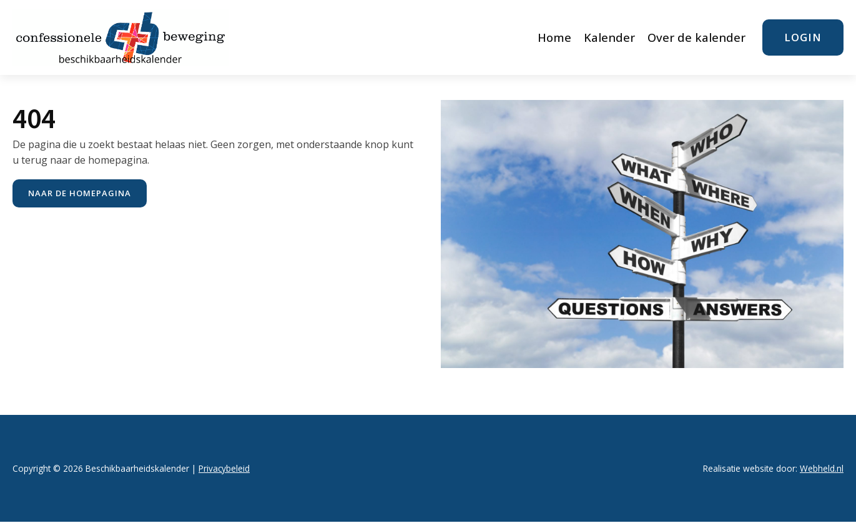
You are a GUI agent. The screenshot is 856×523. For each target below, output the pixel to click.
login (803, 37)
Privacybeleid (224, 468)
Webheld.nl (822, 468)
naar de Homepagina (79, 193)
